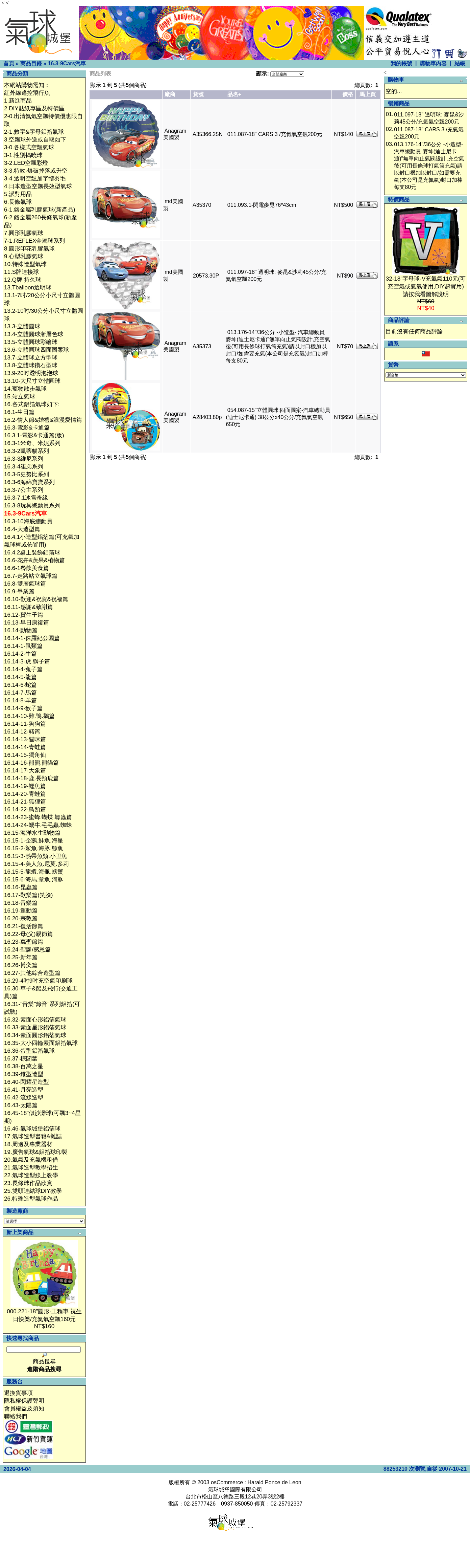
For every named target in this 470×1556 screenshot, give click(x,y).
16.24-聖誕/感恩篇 (27, 949)
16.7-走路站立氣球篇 (30, 576)
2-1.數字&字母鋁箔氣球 (34, 132)
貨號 (198, 94)
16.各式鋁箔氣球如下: (31, 404)
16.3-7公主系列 (23, 490)
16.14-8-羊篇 (20, 700)
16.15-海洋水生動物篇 (32, 833)
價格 (347, 94)
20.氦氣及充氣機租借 (31, 1160)
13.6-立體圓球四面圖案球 (36, 350)
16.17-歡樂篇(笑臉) (28, 895)
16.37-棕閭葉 (21, 1058)
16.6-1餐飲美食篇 (26, 568)
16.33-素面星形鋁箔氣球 (35, 1027)
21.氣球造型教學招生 (31, 1167)
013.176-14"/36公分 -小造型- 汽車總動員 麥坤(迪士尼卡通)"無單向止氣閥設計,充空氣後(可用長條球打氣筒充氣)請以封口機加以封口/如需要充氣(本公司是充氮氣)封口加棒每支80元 (278, 346)
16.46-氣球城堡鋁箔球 (32, 1128)
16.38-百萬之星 (23, 1066)
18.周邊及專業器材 (28, 1144)
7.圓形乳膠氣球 (23, 233)
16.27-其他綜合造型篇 (32, 973)
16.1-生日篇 (19, 412)
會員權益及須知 (24, 1408)
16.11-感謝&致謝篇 (28, 607)
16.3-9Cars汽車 (67, 63)
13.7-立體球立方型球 (30, 357)
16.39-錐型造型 (23, 1074)
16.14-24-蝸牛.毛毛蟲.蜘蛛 (38, 825)
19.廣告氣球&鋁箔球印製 (36, 1152)
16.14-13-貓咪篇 (25, 739)
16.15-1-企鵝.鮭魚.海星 (33, 840)
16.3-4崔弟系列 (23, 466)
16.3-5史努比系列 (26, 474)
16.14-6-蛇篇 (20, 685)
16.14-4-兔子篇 (23, 669)
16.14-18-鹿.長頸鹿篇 (31, 778)
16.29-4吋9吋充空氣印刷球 (38, 981)
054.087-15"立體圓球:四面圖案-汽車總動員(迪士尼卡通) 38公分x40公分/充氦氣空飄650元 (278, 417)
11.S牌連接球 (21, 272)
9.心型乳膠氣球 (23, 256)
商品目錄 (31, 63)
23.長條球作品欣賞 (28, 1183)
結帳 (459, 63)
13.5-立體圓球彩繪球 (30, 342)
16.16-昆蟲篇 (21, 887)
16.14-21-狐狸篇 (25, 801)
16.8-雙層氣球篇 (25, 583)
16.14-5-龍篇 (20, 677)
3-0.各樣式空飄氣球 (29, 147)
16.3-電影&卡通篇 (27, 427)
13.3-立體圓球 (22, 326)
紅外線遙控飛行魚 (27, 93)
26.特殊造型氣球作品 (31, 1199)
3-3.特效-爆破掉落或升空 (36, 171)
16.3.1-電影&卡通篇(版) (34, 435)
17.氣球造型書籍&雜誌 (33, 1136)
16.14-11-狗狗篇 (25, 724)
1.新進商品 (18, 100)
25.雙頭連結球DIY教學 (33, 1191)
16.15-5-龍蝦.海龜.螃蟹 (33, 872)
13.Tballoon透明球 (27, 287)
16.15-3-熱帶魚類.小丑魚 (35, 856)
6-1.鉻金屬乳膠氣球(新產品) (39, 209)
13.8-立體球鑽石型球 (30, 365)
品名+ (234, 94)
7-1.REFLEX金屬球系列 (34, 241)
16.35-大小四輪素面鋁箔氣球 (41, 1043)
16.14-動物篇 (21, 630)
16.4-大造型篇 (22, 529)
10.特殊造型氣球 (25, 264)
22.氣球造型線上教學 (31, 1175)
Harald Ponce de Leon (274, 1482)
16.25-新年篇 (21, 957)
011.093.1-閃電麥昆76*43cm (261, 205)
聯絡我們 (15, 1416)
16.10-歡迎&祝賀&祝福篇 (36, 599)
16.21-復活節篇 (23, 926)
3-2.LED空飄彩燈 (26, 163)
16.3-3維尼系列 (23, 459)
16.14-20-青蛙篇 (25, 794)
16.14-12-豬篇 (22, 731)
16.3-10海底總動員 (28, 521)
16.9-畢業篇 (19, 591)
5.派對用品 (18, 194)
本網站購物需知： (27, 85)
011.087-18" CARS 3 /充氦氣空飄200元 (274, 134)
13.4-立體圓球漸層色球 (33, 334)
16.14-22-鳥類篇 (25, 809)
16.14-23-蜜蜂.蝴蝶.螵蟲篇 (38, 817)
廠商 (170, 94)
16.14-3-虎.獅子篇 (27, 661)
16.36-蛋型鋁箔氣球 (29, 1051)
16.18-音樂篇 (21, 903)
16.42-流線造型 (23, 1097)
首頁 (8, 63)
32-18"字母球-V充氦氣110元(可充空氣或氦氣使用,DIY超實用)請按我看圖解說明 (426, 287)
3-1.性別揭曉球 (23, 155)
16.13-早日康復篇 (26, 622)
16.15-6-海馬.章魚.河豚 (33, 879)
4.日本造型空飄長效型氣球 (38, 186)
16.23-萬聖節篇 (23, 942)
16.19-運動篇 (21, 910)
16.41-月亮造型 (23, 1090)
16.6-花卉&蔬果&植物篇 (34, 560)
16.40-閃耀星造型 (26, 1082)
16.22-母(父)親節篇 (28, 934)
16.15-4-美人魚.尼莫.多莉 (36, 864)
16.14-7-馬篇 (20, 692)
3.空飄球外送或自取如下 (35, 139)
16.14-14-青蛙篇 (25, 747)
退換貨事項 (18, 1393)
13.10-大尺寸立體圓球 (32, 381)
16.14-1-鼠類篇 (23, 646)
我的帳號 (401, 63)
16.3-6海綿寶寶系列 (29, 482)
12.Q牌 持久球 (22, 280)
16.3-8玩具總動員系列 (32, 505)
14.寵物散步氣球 (25, 389)
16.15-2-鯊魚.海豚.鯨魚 (33, 848)
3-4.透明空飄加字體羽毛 (35, 178)
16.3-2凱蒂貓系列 (26, 451)
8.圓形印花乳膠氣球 (29, 248)
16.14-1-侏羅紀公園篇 (32, 638)
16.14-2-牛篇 (20, 654)
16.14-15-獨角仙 (25, 755)
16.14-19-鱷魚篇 (25, 786)
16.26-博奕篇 (21, 965)
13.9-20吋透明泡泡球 (31, 373)
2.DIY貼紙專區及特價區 (34, 108)
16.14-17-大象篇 (25, 770)
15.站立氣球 (19, 396)
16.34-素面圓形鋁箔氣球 (35, 1035)
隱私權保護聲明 (24, 1401)
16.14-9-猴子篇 (23, 708)
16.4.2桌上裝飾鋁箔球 (32, 552)
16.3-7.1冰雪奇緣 (26, 498)
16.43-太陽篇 (21, 1105)
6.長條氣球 (18, 202)
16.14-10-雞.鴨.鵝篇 (29, 716)
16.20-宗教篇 (21, 918)
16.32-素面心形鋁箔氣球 (35, 1019)
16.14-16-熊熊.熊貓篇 (31, 763)
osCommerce (227, 1482)
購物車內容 (433, 63)
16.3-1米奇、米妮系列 (32, 443)
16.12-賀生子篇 (23, 615)
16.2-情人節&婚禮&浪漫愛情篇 (43, 420)
